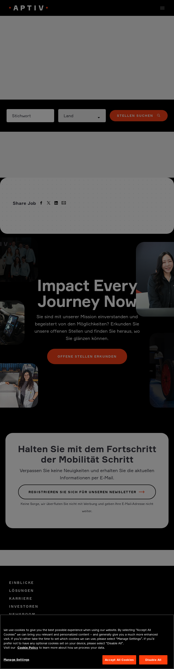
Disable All (153, 663)
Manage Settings (16, 663)
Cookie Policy (27, 651)
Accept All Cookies (119, 663)
